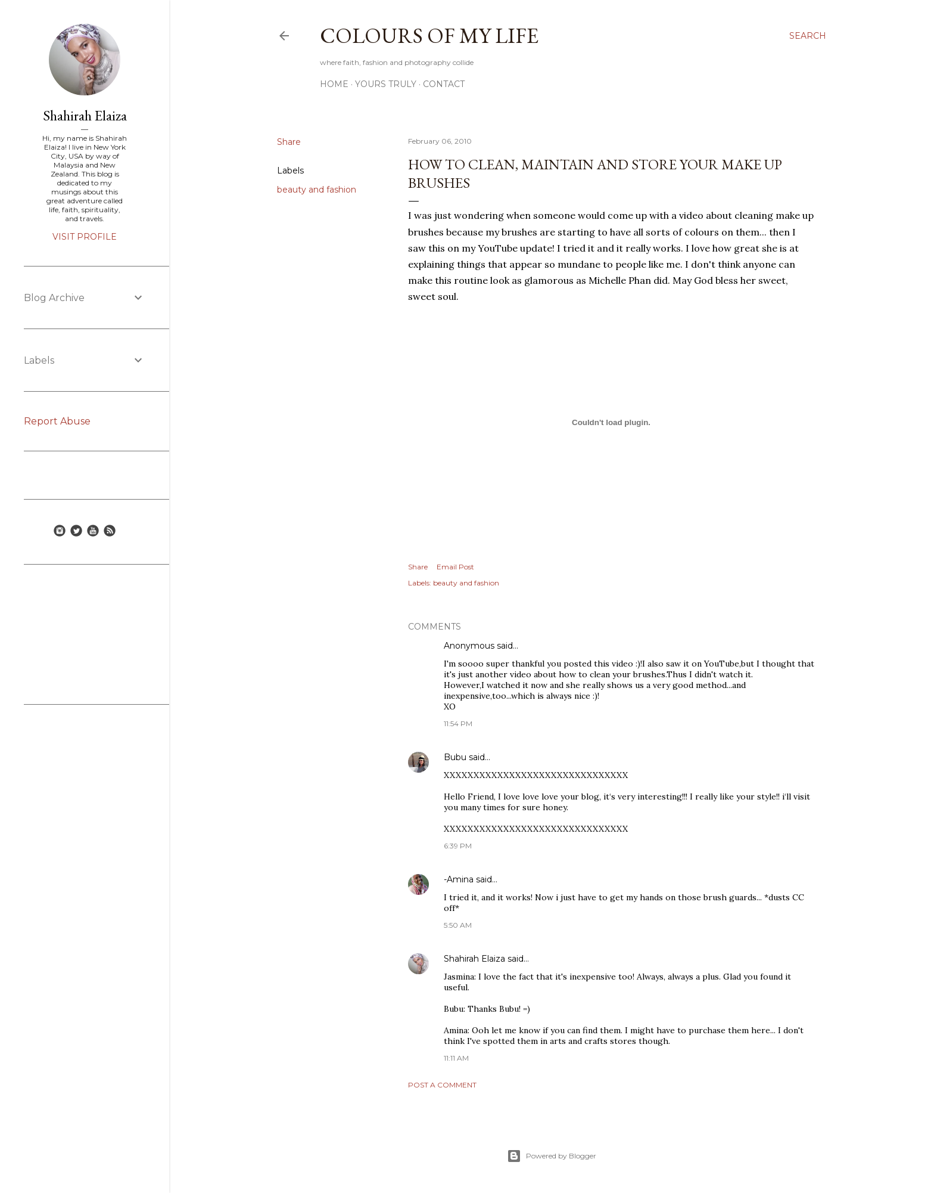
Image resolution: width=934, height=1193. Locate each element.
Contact (444, 84)
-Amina (459, 879)
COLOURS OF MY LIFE (429, 35)
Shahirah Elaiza (474, 958)
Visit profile (84, 236)
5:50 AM (458, 925)
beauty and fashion (316, 189)
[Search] (807, 35)
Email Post (455, 566)
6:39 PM (458, 845)
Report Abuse (57, 421)
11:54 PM (458, 723)
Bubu (455, 757)
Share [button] (289, 142)
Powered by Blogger (551, 1156)
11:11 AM (456, 1057)
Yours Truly (385, 84)
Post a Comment (442, 1084)
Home (334, 84)
